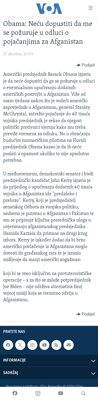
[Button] (85, 65)
